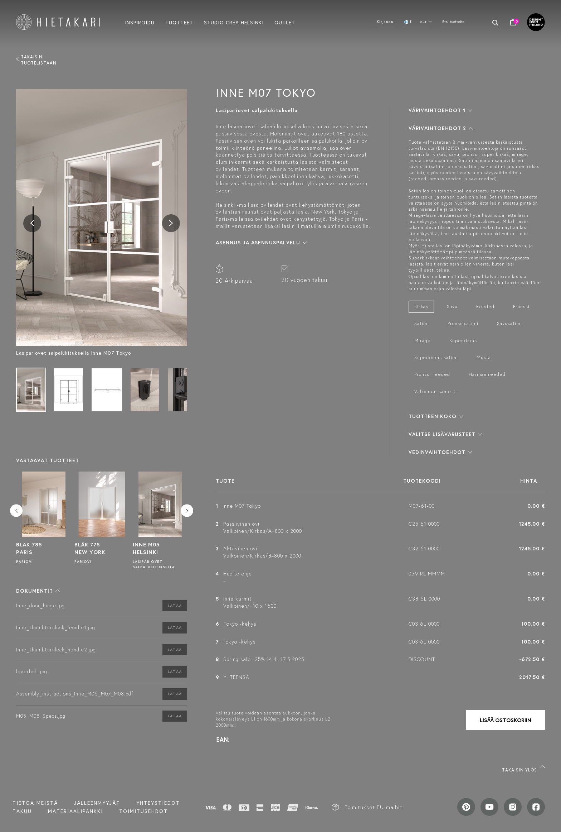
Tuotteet (179, 22)
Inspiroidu (140, 22)
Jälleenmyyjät (97, 803)
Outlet (284, 22)
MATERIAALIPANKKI (75, 811)
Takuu (22, 811)
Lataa (175, 605)
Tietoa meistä (35, 803)
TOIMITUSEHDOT (143, 811)
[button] (38, 591)
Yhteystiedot (158, 803)
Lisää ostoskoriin (505, 720)
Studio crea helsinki (234, 22)
